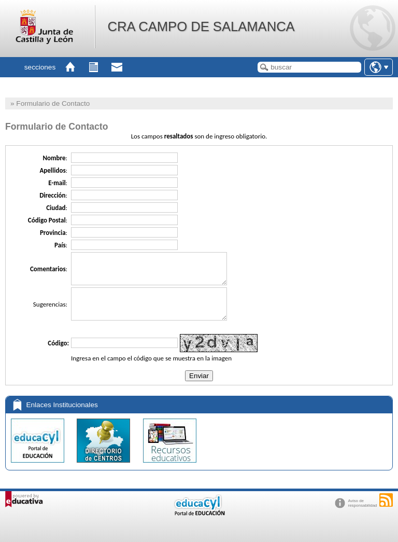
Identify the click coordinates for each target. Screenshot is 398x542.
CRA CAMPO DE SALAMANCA (200, 26)
